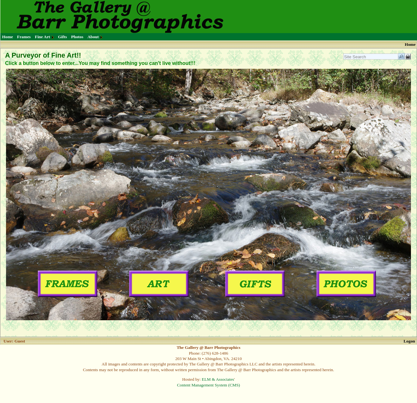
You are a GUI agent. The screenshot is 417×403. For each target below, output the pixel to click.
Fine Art (42, 36)
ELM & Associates (218, 379)
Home (7, 36)
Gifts (62, 36)
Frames (24, 36)
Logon (409, 341)
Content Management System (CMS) (208, 385)
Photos (77, 36)
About (93, 36)
